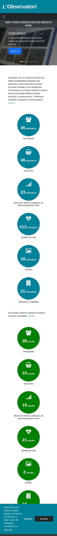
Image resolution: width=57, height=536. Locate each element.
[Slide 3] (31, 61)
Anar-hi (15, 51)
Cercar (11, 103)
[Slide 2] (26, 61)
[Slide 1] (21, 61)
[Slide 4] (36, 61)
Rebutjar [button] (28, 519)
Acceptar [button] (44, 519)
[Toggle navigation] (3, 16)
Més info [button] (8, 530)
